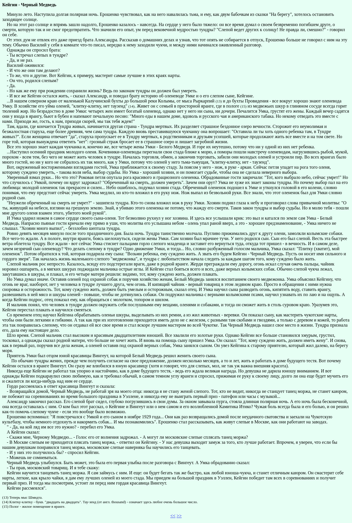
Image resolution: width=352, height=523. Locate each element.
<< (172, 515)
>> (179, 515)
